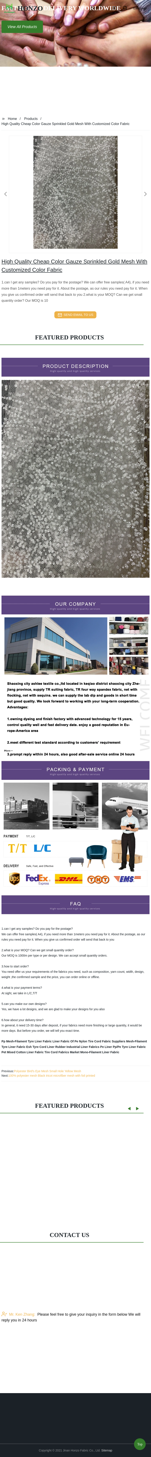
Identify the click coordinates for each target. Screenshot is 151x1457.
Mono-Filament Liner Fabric (99, 1052)
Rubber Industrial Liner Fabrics (77, 1047)
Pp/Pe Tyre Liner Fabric (129, 1047)
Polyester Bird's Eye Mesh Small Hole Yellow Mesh (47, 1071)
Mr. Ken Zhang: (18, 1326)
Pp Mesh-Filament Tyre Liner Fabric (26, 1041)
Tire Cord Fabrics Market (61, 1052)
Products (31, 119)
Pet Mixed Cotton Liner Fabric (22, 1052)
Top (140, 1445)
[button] (114, 8)
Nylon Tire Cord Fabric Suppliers (102, 1041)
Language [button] (140, 8)
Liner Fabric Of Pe (65, 1041)
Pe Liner (106, 1047)
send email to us (75, 315)
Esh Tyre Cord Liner (40, 1047)
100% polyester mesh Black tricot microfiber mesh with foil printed (51, 1075)
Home (12, 119)
